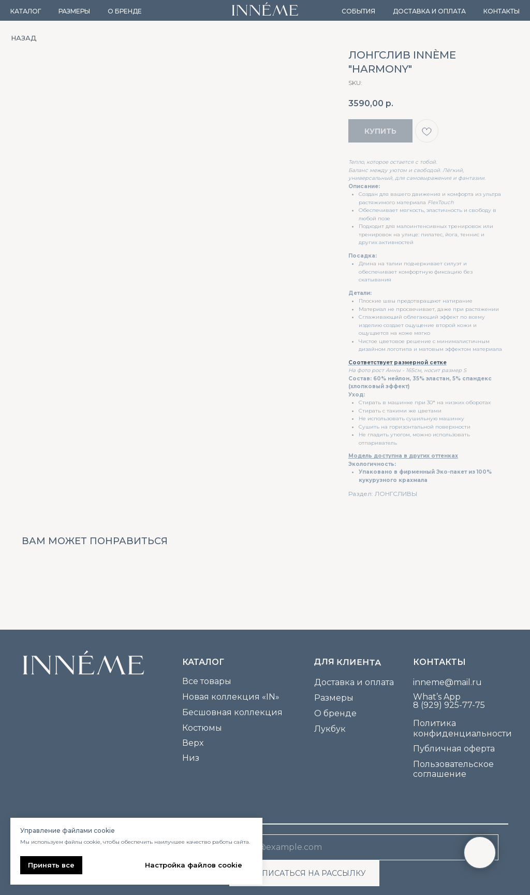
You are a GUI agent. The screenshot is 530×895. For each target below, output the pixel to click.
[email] (363, 847)
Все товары (206, 681)
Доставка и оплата (429, 11)
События (358, 11)
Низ (190, 758)
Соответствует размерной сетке (397, 362)
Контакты (501, 11)
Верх (192, 743)
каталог (203, 662)
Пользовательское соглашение (453, 769)
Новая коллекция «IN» (230, 697)
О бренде (125, 11)
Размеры (74, 11)
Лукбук (330, 729)
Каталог (25, 11)
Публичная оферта (454, 749)
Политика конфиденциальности (462, 728)
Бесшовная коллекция (232, 712)
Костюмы (202, 728)
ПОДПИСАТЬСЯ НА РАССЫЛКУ (304, 873)
